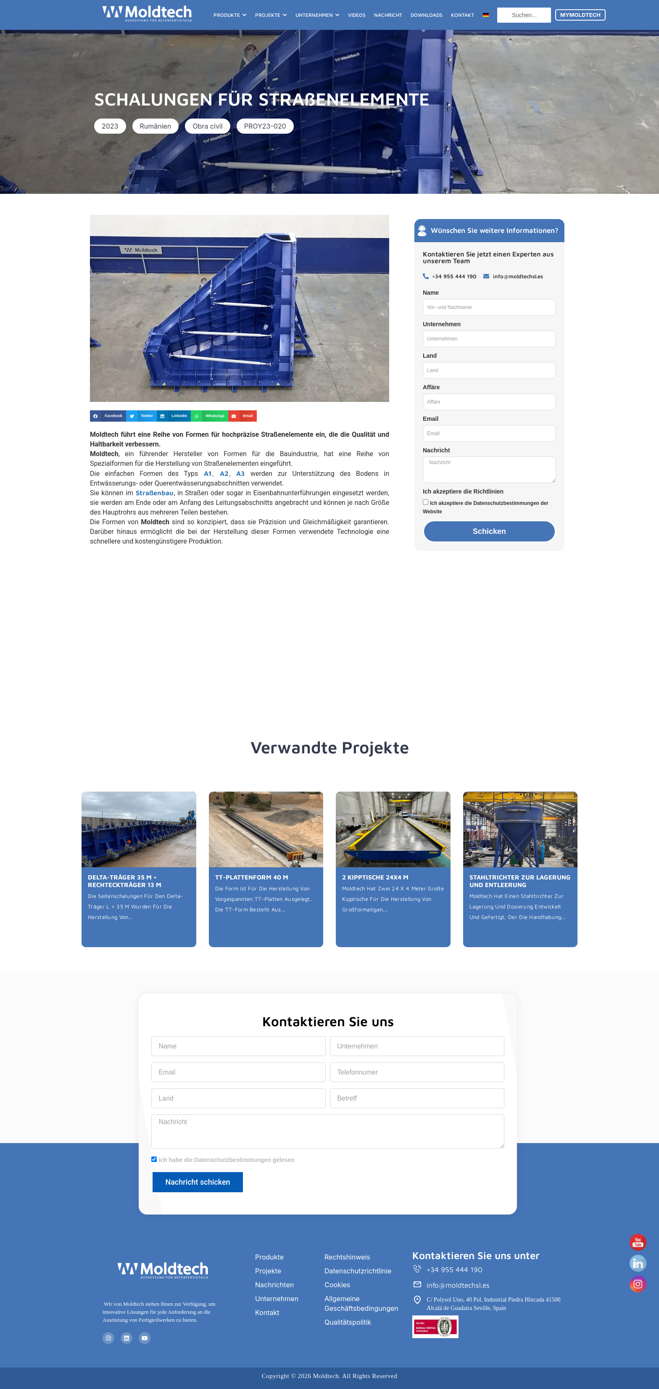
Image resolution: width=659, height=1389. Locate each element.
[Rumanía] (239, 628)
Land (430, 355)
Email (430, 418)
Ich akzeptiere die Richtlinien (463, 491)
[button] (110, 126)
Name (431, 292)
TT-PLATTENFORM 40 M (251, 877)
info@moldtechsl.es (458, 1285)
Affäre (431, 387)
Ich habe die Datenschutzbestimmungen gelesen (226, 1160)
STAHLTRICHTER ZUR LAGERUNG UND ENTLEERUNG (520, 881)
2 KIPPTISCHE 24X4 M (375, 877)
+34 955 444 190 (454, 1269)
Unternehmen (442, 324)
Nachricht (436, 450)
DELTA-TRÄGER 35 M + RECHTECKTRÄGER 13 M (124, 881)
